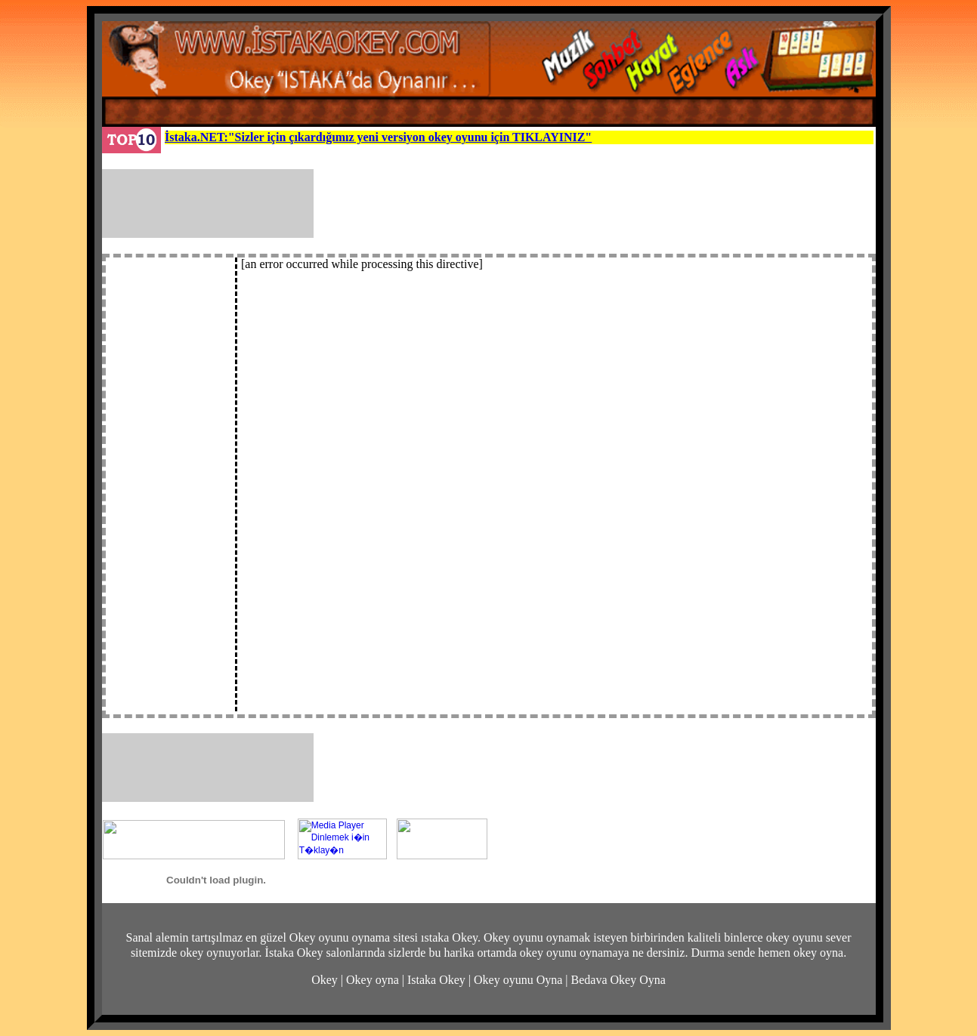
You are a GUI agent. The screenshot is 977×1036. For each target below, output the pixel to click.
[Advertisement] (599, 203)
